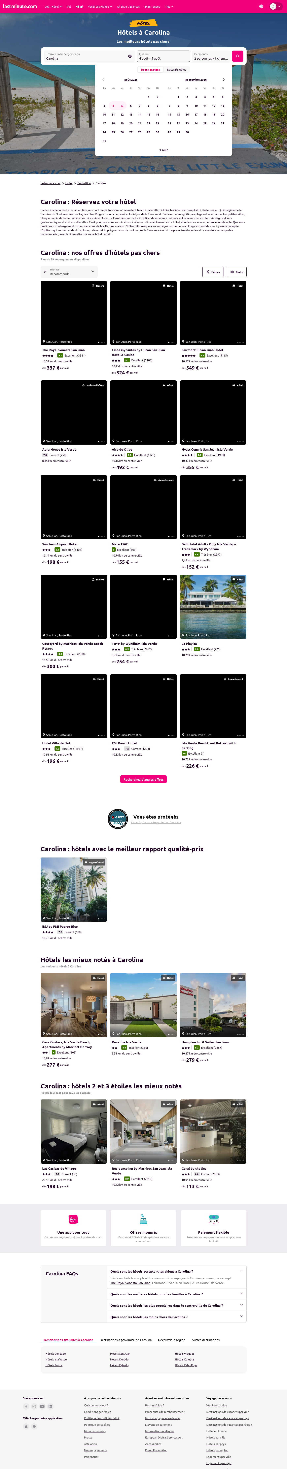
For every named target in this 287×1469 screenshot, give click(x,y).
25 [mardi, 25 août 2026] (113, 132)
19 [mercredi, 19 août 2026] (122, 123)
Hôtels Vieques (184, 1353)
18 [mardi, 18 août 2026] (113, 123)
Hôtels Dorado (119, 1359)
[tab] (69, 1339)
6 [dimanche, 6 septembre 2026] (222, 97)
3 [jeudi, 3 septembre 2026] (196, 97)
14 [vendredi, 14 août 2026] (139, 114)
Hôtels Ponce (54, 1365)
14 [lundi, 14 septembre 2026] (169, 114)
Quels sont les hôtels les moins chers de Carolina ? (176, 1317)
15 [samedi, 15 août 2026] (148, 114)
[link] (74, 329)
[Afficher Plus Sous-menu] (169, 6)
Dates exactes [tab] (150, 69)
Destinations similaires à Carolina (67, 1339)
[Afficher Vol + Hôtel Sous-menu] (53, 6)
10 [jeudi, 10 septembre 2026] (196, 105)
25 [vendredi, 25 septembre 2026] (205, 123)
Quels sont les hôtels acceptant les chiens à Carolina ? (176, 1271)
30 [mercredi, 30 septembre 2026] (187, 132)
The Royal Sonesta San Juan (130, 1283)
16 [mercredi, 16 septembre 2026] (187, 114)
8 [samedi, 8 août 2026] (148, 105)
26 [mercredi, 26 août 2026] (122, 132)
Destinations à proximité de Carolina (125, 1340)
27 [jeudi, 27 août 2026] (131, 132)
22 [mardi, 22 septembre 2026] (178, 123)
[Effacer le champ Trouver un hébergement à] (129, 56)
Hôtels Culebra (184, 1359)
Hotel (69, 183)
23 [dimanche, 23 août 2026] (157, 123)
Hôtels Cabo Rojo (186, 1365)
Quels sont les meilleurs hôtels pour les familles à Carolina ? (176, 1294)
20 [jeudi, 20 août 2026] (131, 123)
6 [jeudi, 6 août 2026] (131, 105)
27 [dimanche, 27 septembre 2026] (222, 123)
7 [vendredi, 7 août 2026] (140, 105)
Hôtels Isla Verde (56, 1359)
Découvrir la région (170, 1340)
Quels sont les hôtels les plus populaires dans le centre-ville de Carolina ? (176, 1305)
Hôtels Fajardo (119, 1365)
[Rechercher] (237, 56)
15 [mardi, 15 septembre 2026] (178, 114)
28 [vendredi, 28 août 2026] (139, 132)
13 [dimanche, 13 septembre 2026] (222, 105)
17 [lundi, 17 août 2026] (104, 123)
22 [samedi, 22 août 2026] (148, 123)
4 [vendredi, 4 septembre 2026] (205, 97)
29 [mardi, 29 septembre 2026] (178, 132)
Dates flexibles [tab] (176, 69)
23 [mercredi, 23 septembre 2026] (187, 123)
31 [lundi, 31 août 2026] (104, 141)
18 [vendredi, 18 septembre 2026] (205, 114)
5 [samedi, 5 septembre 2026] (214, 97)
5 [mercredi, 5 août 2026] (122, 105)
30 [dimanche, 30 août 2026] (157, 132)
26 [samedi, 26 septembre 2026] (213, 123)
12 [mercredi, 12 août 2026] (122, 114)
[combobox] (89, 56)
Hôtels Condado (55, 1353)
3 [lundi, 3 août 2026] (104, 105)
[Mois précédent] (103, 79)
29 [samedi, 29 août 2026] (148, 132)
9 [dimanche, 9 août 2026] (157, 105)
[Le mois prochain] (223, 79)
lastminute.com (51, 183)
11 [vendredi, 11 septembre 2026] (205, 105)
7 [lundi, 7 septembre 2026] (169, 105)
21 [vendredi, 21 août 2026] (139, 123)
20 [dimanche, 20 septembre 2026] (222, 114)
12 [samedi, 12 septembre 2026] (213, 105)
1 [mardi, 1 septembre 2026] (178, 97)
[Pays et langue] (261, 6)
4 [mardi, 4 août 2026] (113, 105)
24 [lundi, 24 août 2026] (104, 132)
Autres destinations (204, 1340)
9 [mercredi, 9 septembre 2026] (187, 105)
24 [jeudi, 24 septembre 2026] (196, 123)
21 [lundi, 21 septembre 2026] (169, 123)
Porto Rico (84, 183)
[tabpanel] (144, 1360)
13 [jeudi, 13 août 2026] (131, 114)
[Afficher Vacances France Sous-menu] (100, 6)
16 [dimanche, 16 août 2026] (157, 114)
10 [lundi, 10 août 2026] (104, 114)
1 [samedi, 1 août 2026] (148, 97)
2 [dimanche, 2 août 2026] (157, 97)
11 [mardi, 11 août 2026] (113, 114)
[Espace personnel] (276, 6)
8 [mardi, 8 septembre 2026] (178, 105)
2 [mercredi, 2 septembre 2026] (187, 97)
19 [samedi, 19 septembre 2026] (213, 114)
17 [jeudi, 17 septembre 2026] (196, 114)
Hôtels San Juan (120, 1353)
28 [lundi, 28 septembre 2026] (169, 132)
